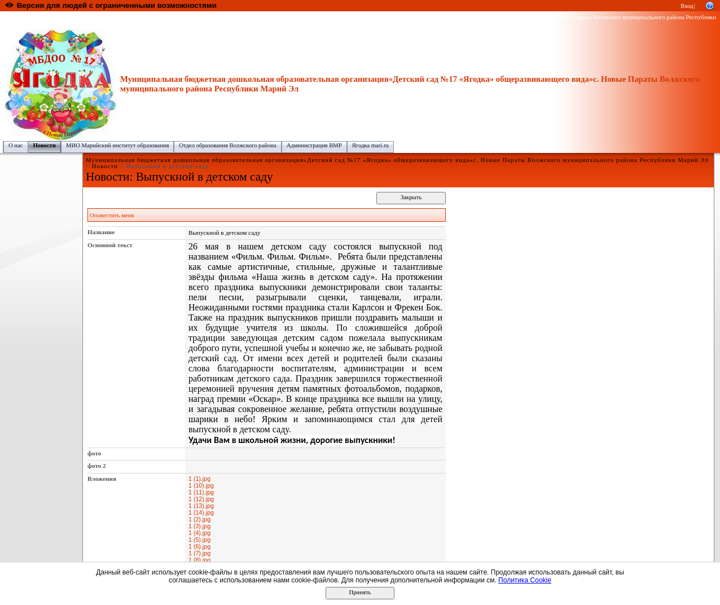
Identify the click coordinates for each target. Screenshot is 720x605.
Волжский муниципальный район (178, 17)
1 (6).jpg (199, 546)
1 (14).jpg (201, 512)
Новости (44, 145)
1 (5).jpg (199, 539)
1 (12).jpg (201, 499)
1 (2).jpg (199, 519)
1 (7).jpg (199, 553)
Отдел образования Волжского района (227, 145)
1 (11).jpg (201, 492)
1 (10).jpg (201, 485)
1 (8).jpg (199, 559)
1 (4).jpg (199, 532)
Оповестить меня (112, 215)
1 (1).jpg (199, 478)
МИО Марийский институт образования (117, 145)
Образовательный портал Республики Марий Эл (67, 17)
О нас (15, 145)
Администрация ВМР (314, 145)
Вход (687, 6)
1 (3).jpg (199, 526)
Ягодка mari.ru (370, 145)
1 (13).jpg (201, 505)
